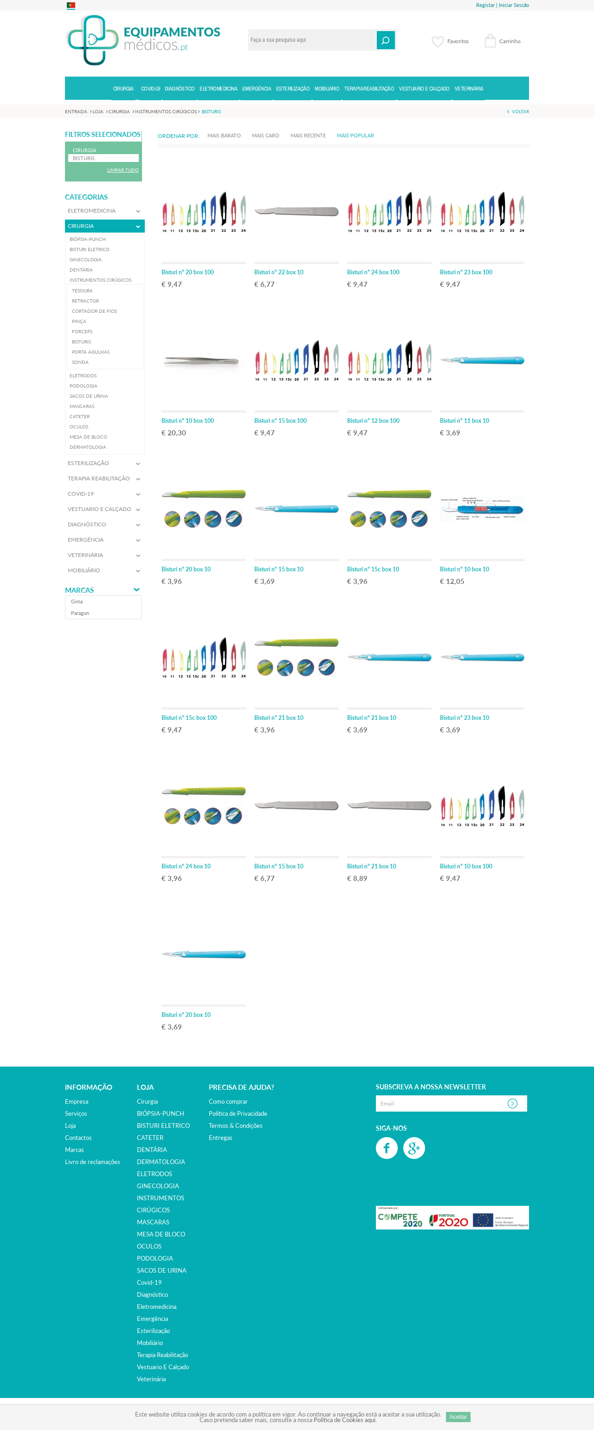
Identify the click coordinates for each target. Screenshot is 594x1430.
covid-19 (149, 1282)
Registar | (486, 5)
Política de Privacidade (238, 1113)
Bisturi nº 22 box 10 (278, 272)
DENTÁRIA (152, 1149)
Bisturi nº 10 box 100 (187, 420)
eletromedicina (156, 1306)
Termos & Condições (236, 1125)
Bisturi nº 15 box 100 (280, 420)
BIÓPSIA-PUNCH (160, 1113)
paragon (80, 613)
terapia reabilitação (162, 1355)
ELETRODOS (154, 1174)
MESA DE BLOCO (161, 1234)
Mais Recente (308, 135)
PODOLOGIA (155, 1258)
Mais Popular (355, 135)
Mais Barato (224, 135)
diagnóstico (152, 1294)
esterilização (153, 1330)
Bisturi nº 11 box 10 (464, 420)
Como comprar (228, 1101)
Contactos (78, 1137)
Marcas (79, 590)
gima (77, 601)
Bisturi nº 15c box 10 (373, 569)
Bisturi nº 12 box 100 (373, 420)
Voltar (520, 111)
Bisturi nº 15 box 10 (278, 569)
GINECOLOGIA (158, 1186)
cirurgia (147, 1101)
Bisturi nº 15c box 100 (189, 717)
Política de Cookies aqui (344, 1420)
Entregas (220, 1137)
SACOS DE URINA (162, 1270)
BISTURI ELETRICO (163, 1125)
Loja (70, 1125)
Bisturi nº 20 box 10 (186, 569)
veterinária (151, 1379)
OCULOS (149, 1246)
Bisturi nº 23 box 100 (466, 272)
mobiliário (150, 1342)
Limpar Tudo (123, 170)
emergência (152, 1318)
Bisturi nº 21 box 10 (278, 717)
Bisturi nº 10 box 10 (464, 569)
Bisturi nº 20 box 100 (187, 272)
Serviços (76, 1113)
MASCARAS (153, 1222)
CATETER (150, 1137)
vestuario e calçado (163, 1367)
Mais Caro (265, 135)
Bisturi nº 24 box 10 (186, 866)
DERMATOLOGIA (161, 1161)
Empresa (76, 1101)
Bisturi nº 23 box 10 (464, 717)
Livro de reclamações (92, 1161)
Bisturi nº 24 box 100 (373, 272)
